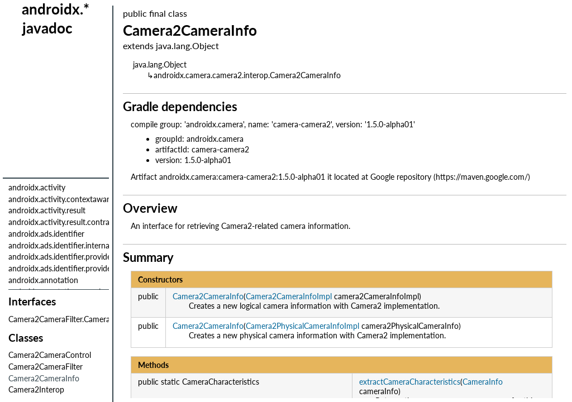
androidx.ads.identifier (46, 233)
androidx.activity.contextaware (60, 199)
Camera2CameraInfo (208, 296)
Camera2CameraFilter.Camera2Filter (70, 319)
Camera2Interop (36, 389)
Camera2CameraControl (49, 355)
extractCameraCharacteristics (409, 381)
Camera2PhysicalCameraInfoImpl (302, 326)
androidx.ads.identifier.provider (61, 256)
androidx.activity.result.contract (62, 222)
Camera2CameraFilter (45, 366)
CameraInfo (483, 381)
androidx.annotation (43, 280)
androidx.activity (36, 187)
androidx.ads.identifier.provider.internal (74, 268)
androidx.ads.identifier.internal (59, 245)
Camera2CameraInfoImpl (289, 296)
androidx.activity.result (46, 210)
